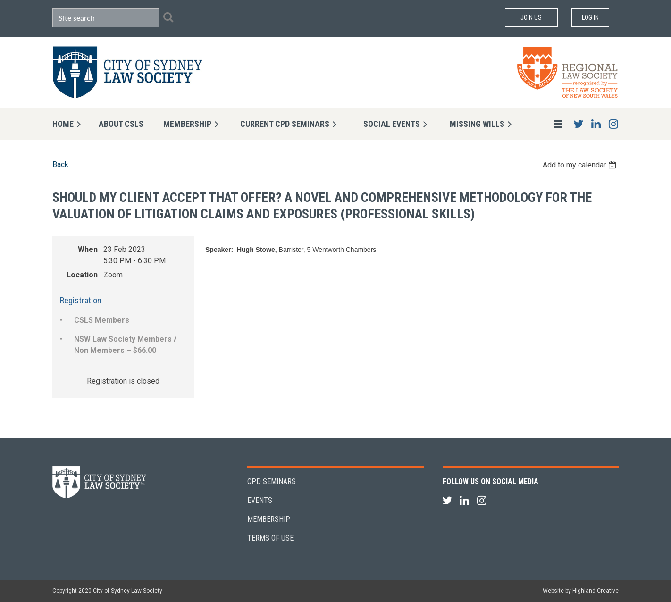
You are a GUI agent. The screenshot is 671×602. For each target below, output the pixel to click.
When (88, 249)
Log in (590, 17)
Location (82, 274)
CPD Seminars (271, 481)
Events (259, 500)
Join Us (531, 17)
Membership (268, 519)
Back (60, 164)
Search (167, 16)
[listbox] (581, 165)
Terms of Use (270, 538)
